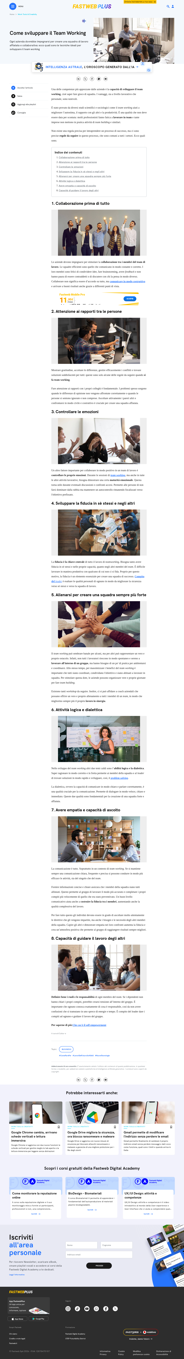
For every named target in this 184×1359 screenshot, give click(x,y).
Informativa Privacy (105, 1353)
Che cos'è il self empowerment (89, 1025)
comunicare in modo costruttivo (127, 281)
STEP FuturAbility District (75, 1338)
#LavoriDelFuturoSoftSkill (83, 1055)
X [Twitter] (85, 79)
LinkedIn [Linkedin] (78, 79)
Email (105, 79)
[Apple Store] (17, 1318)
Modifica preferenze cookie (141, 1353)
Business (66, 1049)
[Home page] (92, 6)
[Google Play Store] (38, 1318)
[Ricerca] (168, 6)
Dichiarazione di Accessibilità (163, 1353)
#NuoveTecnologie (102, 1055)
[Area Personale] (173, 6)
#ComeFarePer (65, 1055)
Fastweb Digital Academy (75, 1334)
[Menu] (16, 6)
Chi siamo (13, 1334)
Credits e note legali (17, 1338)
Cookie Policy (121, 1353)
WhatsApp (99, 79)
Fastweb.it (13, 1343)
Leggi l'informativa (17, 1274)
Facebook (92, 79)
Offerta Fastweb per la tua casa (138, 2)
